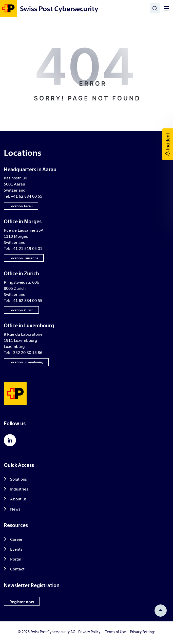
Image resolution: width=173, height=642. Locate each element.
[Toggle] (166, 8)
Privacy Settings (142, 631)
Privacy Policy (89, 631)
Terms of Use (115, 631)
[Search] (155, 8)
